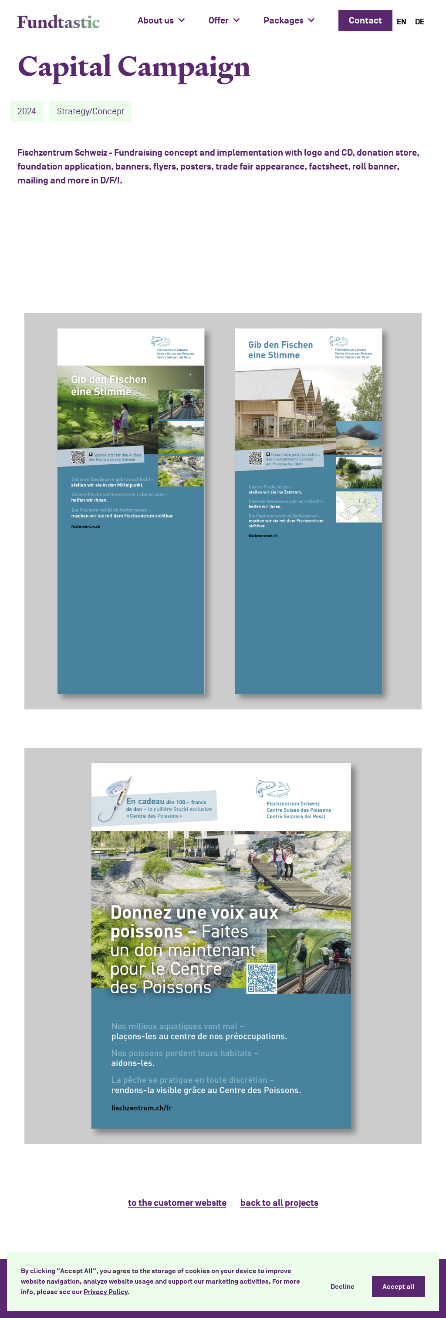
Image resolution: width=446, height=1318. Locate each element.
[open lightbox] (223, 511)
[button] (166, 21)
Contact (365, 20)
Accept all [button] (398, 1286)
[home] (58, 21)
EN (401, 22)
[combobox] (401, 22)
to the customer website (177, 1203)
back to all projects (279, 1203)
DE (419, 22)
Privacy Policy (106, 1292)
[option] (420, 22)
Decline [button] (343, 1286)
